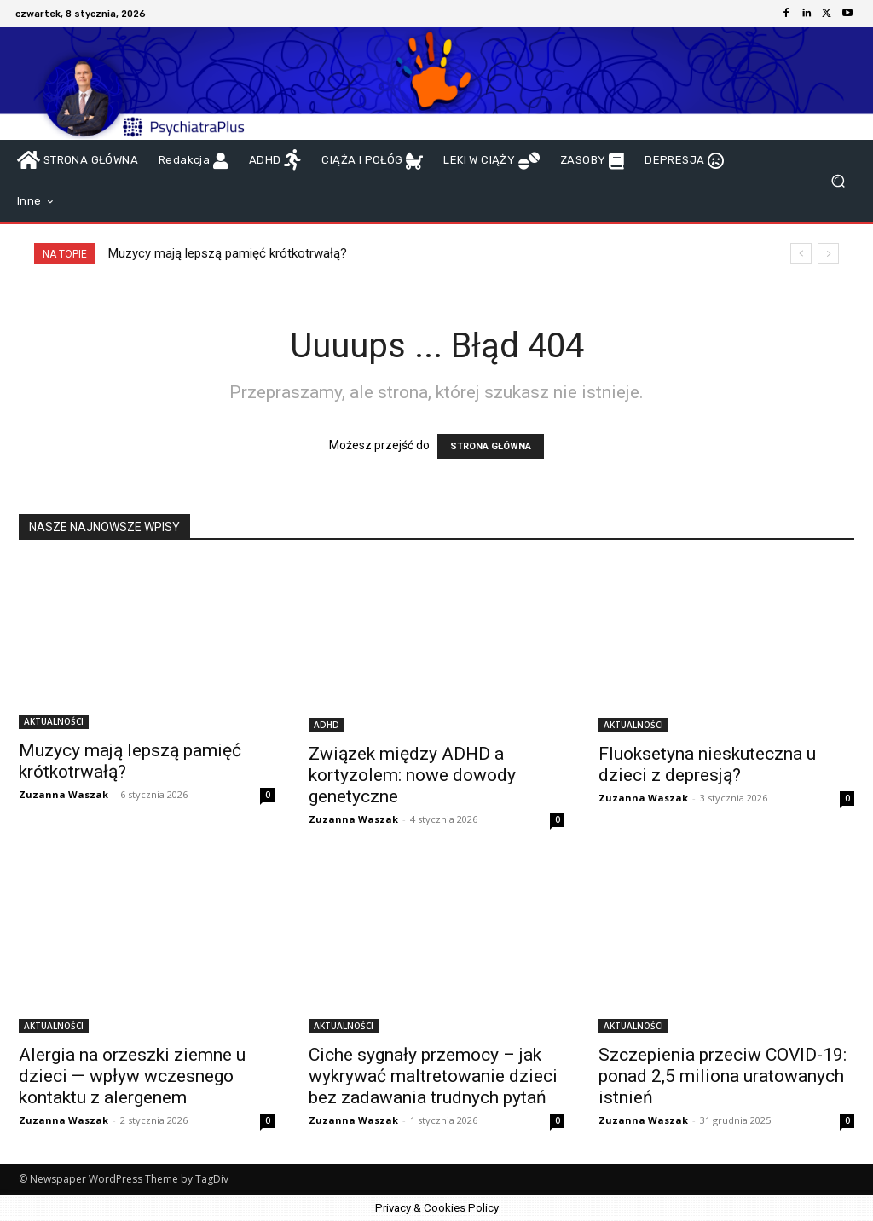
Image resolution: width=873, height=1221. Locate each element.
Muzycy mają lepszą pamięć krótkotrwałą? (227, 253)
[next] (828, 253)
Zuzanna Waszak (63, 794)
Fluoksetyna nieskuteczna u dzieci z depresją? (707, 764)
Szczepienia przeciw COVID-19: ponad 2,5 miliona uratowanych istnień (722, 1076)
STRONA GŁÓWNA (490, 446)
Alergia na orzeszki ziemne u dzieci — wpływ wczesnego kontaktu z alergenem (132, 1076)
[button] (838, 181)
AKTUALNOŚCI (54, 721)
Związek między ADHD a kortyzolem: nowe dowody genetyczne (412, 775)
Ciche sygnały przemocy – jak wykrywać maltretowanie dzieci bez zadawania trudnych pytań (433, 1076)
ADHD (326, 725)
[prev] (801, 253)
